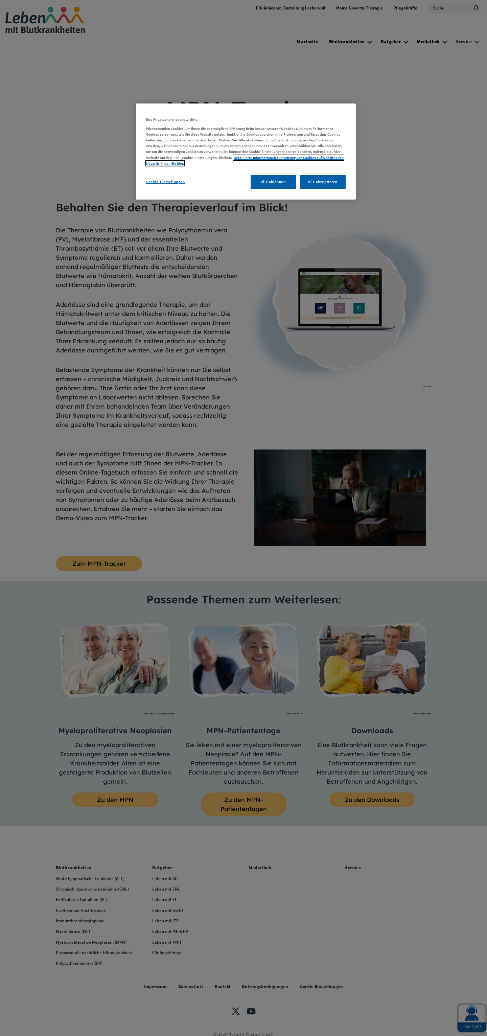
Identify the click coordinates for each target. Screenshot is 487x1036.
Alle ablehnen (273, 181)
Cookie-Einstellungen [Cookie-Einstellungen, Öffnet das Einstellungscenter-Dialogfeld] (165, 181)
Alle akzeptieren (323, 181)
